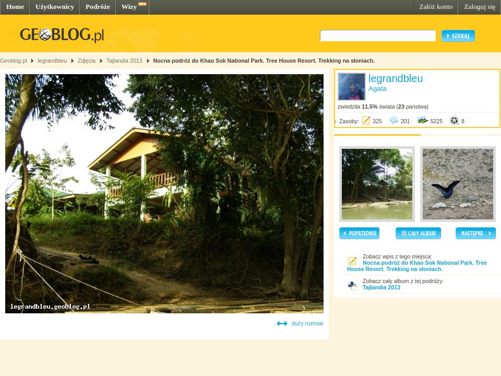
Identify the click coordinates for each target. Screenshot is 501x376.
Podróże (98, 6)
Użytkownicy (54, 6)
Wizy (129, 6)
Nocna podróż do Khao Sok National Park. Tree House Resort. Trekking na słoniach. (264, 60)
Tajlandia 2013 (124, 60)
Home (15, 6)
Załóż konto (435, 6)
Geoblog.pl (13, 60)
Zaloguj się (479, 6)
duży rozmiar (308, 323)
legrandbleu (52, 60)
